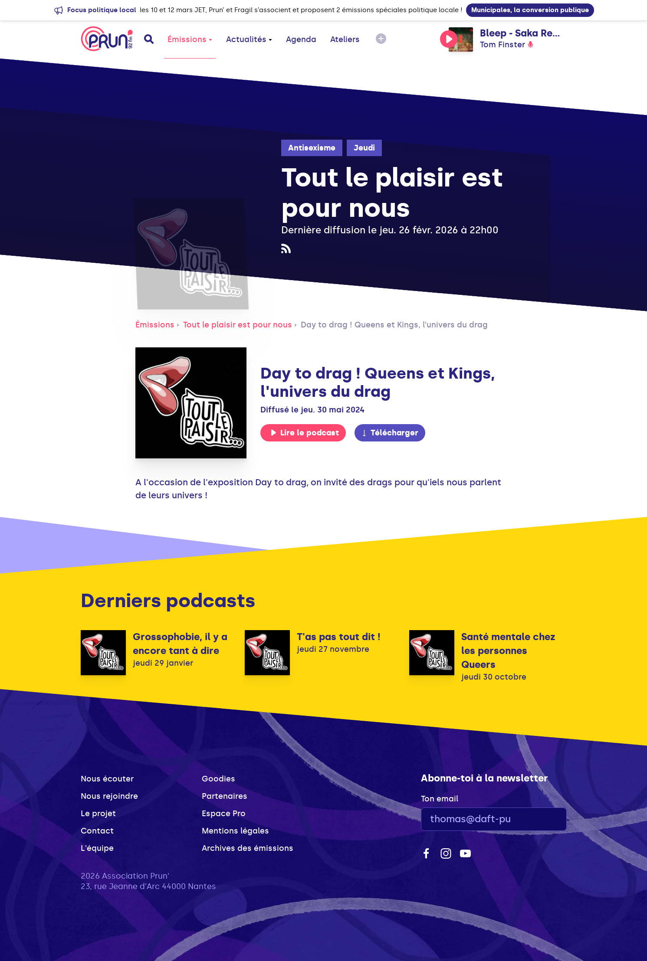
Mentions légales (235, 831)
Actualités (249, 39)
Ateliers (345, 39)
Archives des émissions (247, 848)
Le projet (98, 813)
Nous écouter (107, 779)
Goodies (218, 779)
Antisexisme (311, 148)
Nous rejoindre (109, 796)
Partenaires (224, 796)
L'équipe (97, 848)
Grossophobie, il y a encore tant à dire (180, 644)
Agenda (301, 39)
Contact (97, 831)
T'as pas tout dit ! (339, 637)
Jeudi (364, 148)
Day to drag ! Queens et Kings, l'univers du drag (394, 325)
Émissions (189, 39)
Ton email (439, 799)
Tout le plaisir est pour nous (237, 325)
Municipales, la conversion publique (530, 10)
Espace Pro (224, 813)
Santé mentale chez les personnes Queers (508, 650)
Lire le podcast (304, 433)
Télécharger (389, 433)
